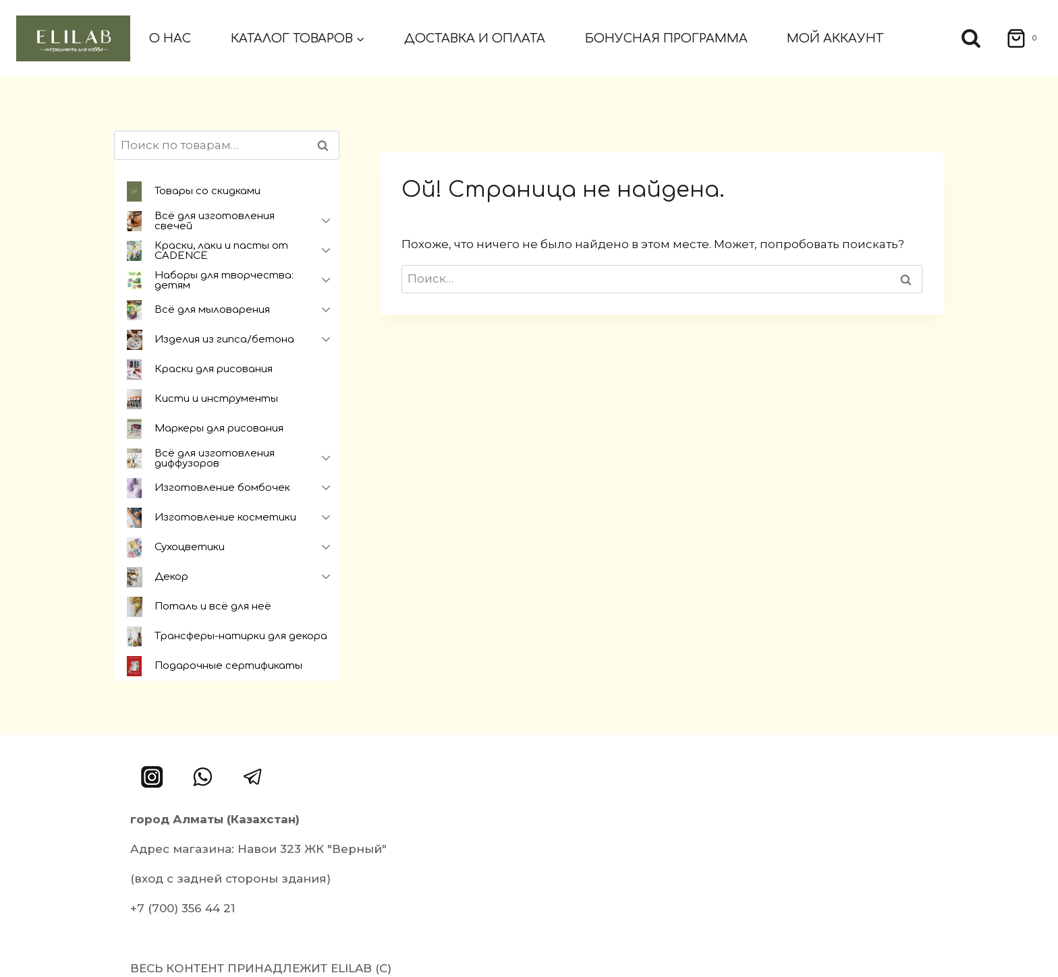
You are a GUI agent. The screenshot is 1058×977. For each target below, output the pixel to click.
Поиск (326, 145)
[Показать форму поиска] (971, 38)
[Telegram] (253, 777)
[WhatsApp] (203, 777)
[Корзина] (1017, 38)
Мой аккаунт (835, 38)
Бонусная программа (666, 38)
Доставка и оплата (474, 38)
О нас (170, 38)
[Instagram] (152, 777)
